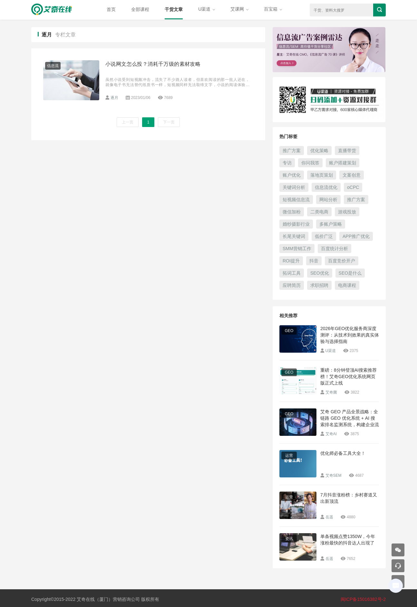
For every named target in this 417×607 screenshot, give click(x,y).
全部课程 (140, 9)
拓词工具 (292, 273)
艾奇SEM (333, 475)
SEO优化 (319, 273)
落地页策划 (321, 175)
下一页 (169, 122)
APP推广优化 (356, 236)
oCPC (353, 187)
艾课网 (239, 9)
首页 (111, 9)
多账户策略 (330, 224)
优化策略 (319, 150)
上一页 (127, 122)
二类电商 (319, 211)
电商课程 (347, 285)
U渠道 (206, 9)
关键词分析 (294, 187)
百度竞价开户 (341, 260)
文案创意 (352, 175)
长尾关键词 (294, 236)
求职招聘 (319, 285)
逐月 (114, 98)
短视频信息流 (296, 199)
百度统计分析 (334, 248)
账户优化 (292, 175)
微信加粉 (292, 211)
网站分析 (328, 199)
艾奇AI (331, 434)
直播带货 (347, 150)
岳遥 (329, 517)
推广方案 (292, 150)
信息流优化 (326, 187)
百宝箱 (273, 9)
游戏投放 (347, 211)
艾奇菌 (331, 392)
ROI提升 (291, 260)
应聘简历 (292, 285)
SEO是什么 (350, 273)
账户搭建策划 (342, 162)
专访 (287, 162)
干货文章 (174, 9)
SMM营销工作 (297, 248)
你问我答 (310, 162)
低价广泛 (324, 236)
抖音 (313, 260)
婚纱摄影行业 (296, 224)
